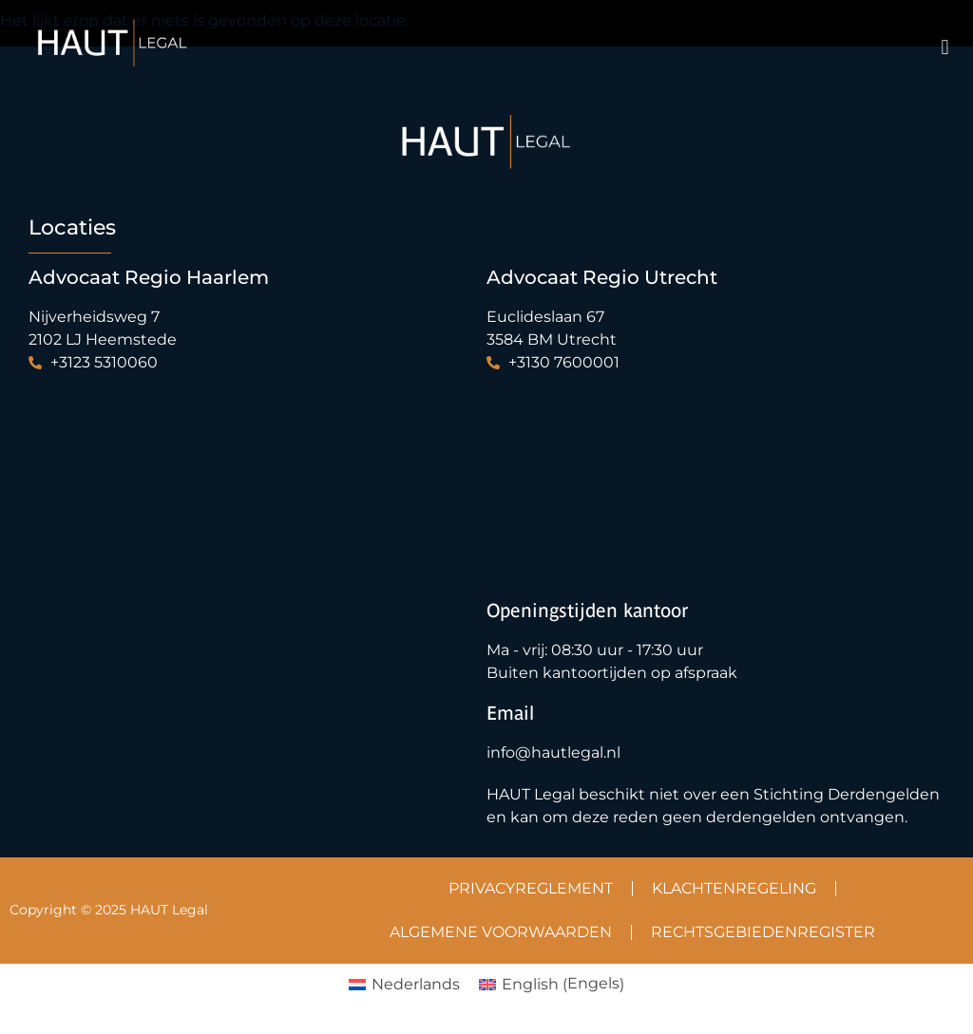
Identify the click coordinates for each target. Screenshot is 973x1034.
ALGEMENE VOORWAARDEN (501, 932)
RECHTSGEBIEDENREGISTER (763, 932)
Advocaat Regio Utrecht (601, 277)
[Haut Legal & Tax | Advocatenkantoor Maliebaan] (701, 478)
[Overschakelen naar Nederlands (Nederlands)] (404, 984)
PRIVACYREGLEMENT (530, 888)
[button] (945, 48)
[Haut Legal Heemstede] (243, 478)
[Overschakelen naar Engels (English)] (551, 984)
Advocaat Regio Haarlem (149, 277)
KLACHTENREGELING (734, 888)
